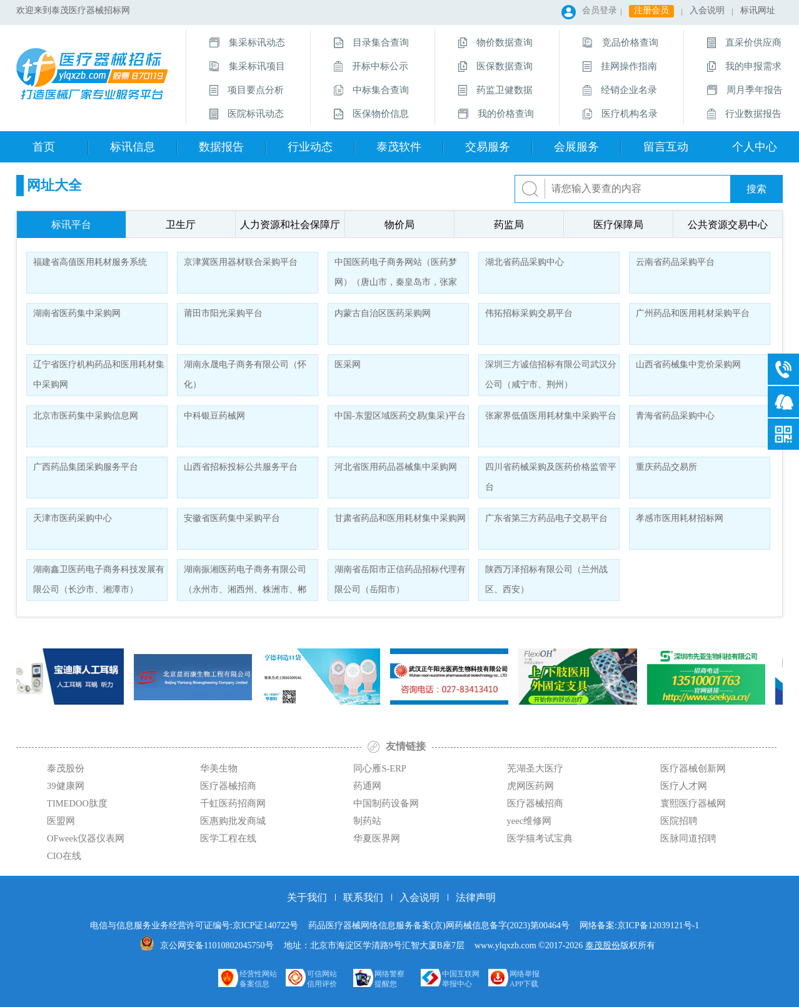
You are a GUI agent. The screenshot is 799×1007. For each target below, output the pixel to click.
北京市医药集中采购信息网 (85, 415)
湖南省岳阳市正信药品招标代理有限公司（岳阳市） (400, 579)
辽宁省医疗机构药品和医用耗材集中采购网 (98, 374)
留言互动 (665, 147)
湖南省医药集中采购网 (77, 313)
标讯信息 (132, 147)
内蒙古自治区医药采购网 (382, 313)
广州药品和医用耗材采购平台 (693, 313)
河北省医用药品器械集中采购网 (395, 467)
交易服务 (487, 147)
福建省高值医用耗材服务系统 (90, 262)
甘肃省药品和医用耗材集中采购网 (400, 518)
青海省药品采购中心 (675, 415)
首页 (44, 147)
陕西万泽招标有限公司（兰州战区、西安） (546, 579)
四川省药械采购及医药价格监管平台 (550, 477)
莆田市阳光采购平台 (223, 313)
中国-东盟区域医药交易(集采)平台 (400, 415)
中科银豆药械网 (214, 415)
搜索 (756, 189)
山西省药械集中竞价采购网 (688, 364)
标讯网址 (757, 10)
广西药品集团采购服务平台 (85, 467)
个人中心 (754, 147)
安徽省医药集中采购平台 (232, 518)
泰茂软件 (398, 147)
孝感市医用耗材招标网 (679, 518)
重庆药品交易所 (666, 467)
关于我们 (307, 897)
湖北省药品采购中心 (524, 262)
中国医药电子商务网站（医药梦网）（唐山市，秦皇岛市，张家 (395, 272)
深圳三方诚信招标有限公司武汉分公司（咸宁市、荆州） (550, 374)
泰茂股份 (602, 945)
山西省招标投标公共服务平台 (241, 467)
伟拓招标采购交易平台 (529, 313)
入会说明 (707, 10)
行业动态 (310, 147)
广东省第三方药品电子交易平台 (546, 518)
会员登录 (599, 10)
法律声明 (476, 897)
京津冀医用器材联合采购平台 (241, 262)
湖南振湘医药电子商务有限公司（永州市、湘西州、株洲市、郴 (245, 579)
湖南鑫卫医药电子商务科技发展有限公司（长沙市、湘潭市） (98, 579)
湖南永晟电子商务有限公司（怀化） (245, 374)
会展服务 (576, 147)
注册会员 (651, 10)
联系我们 (363, 897)
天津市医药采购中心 (72, 518)
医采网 (347, 364)
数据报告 (221, 147)
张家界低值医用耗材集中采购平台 (550, 415)
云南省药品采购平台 (675, 262)
